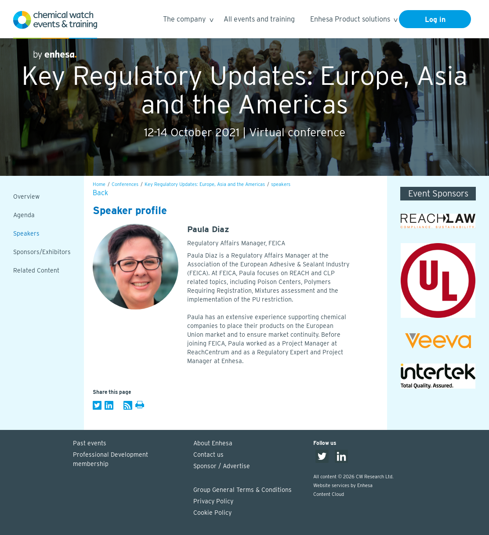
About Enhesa (212, 443)
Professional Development (129, 460)
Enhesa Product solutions (353, 20)
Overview (26, 196)
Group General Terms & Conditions (242, 489)
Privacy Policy (213, 501)
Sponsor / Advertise (221, 465)
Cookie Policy (212, 512)
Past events (89, 443)
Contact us (208, 454)
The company (188, 20)
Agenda (24, 214)
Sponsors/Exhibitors (42, 251)
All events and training (259, 19)
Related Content (36, 270)
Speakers (26, 233)
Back (100, 193)
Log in (435, 19)
